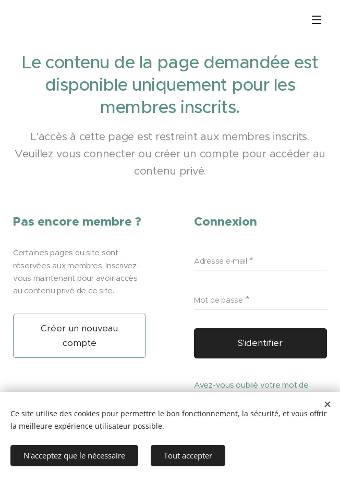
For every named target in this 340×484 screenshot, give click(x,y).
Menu (316, 19)
